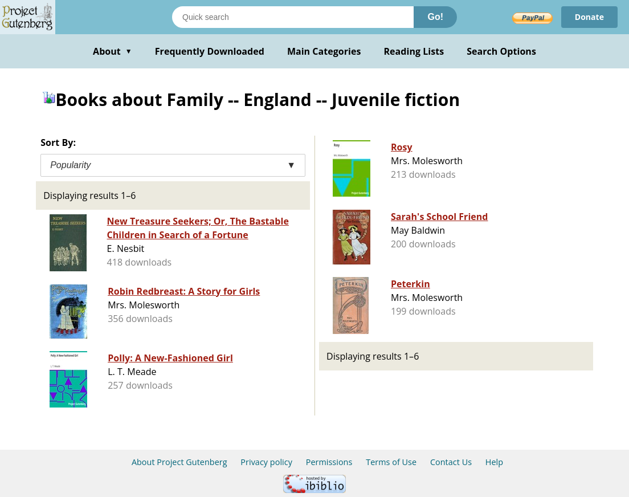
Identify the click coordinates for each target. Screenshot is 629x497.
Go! (435, 17)
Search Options (501, 51)
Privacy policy (266, 462)
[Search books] (293, 17)
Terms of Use (391, 462)
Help (494, 462)
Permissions (329, 462)
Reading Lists (414, 51)
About (112, 51)
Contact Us (451, 462)
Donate (589, 16)
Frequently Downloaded (209, 51)
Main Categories (324, 51)
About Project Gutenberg (179, 462)
